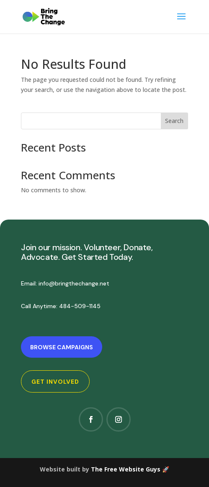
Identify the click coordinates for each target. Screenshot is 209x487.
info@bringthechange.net (74, 283)
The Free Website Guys (125, 469)
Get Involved (55, 381)
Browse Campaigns (61, 347)
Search (174, 121)
